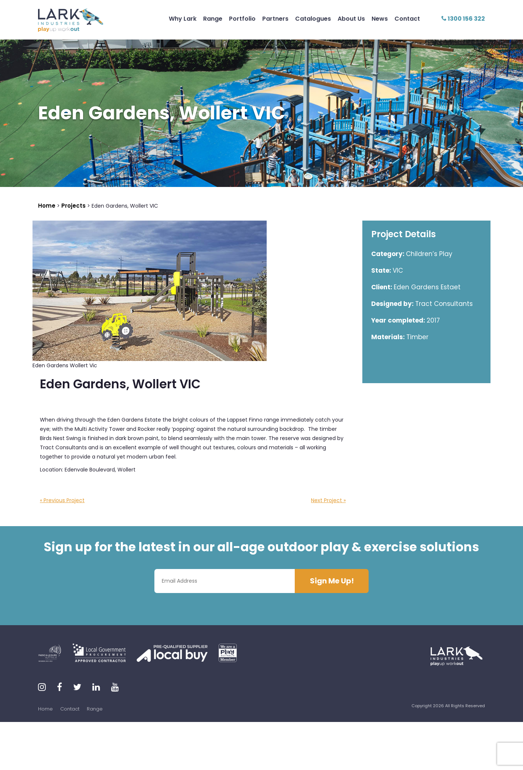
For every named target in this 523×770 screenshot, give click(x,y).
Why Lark (182, 18)
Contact (407, 18)
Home (45, 708)
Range (212, 18)
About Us (351, 18)
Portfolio (242, 18)
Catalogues (313, 18)
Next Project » (328, 500)
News (380, 18)
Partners (275, 18)
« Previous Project (62, 500)
